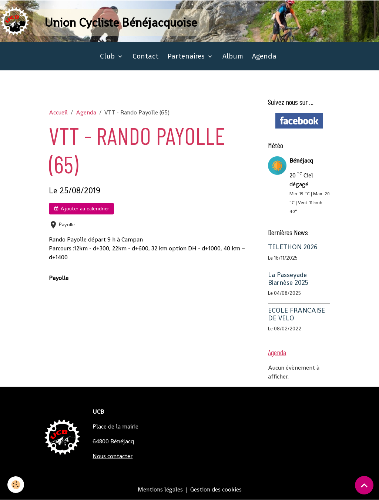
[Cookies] (15, 484)
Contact (145, 56)
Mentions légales (160, 489)
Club (108, 56)
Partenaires (187, 56)
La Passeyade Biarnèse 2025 (288, 279)
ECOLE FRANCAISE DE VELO (296, 314)
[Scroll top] (364, 485)
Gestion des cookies (216, 489)
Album (232, 56)
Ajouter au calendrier (81, 208)
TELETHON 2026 (293, 247)
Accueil (58, 112)
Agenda (264, 56)
